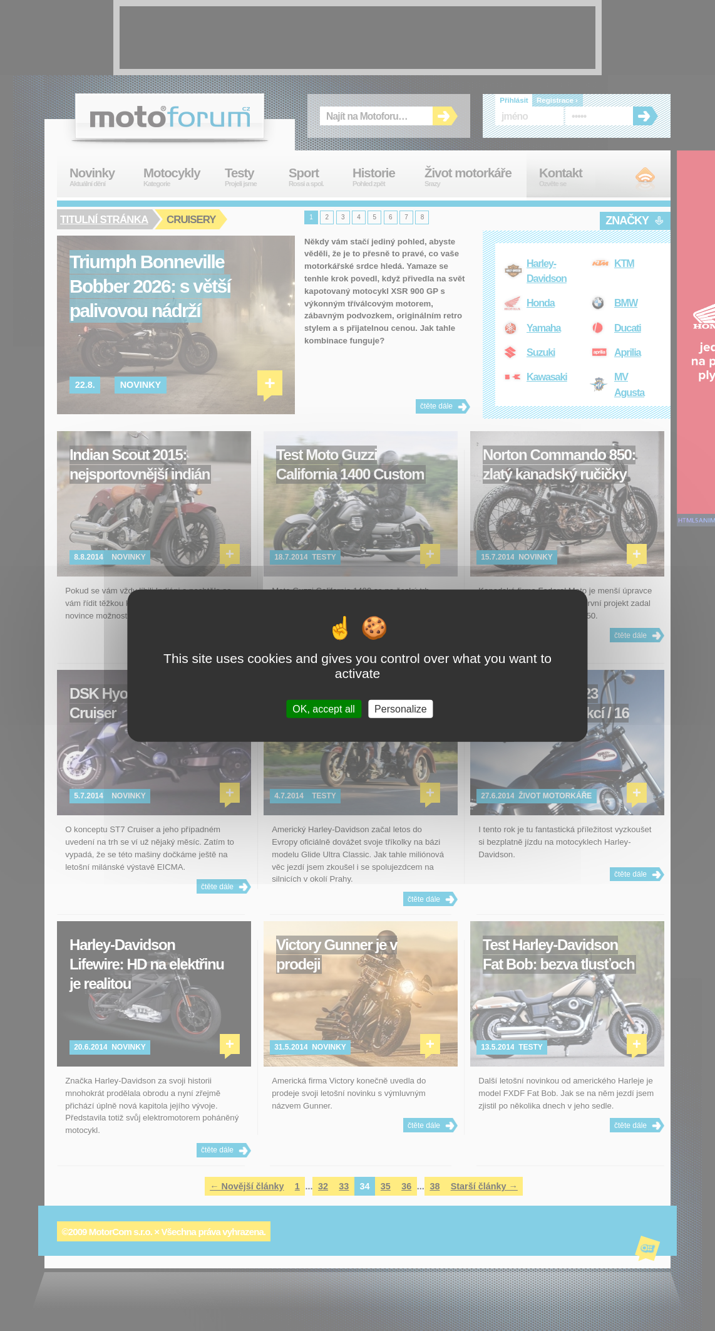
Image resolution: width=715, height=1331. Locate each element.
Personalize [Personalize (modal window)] (400, 708)
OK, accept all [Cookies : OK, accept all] (323, 708)
